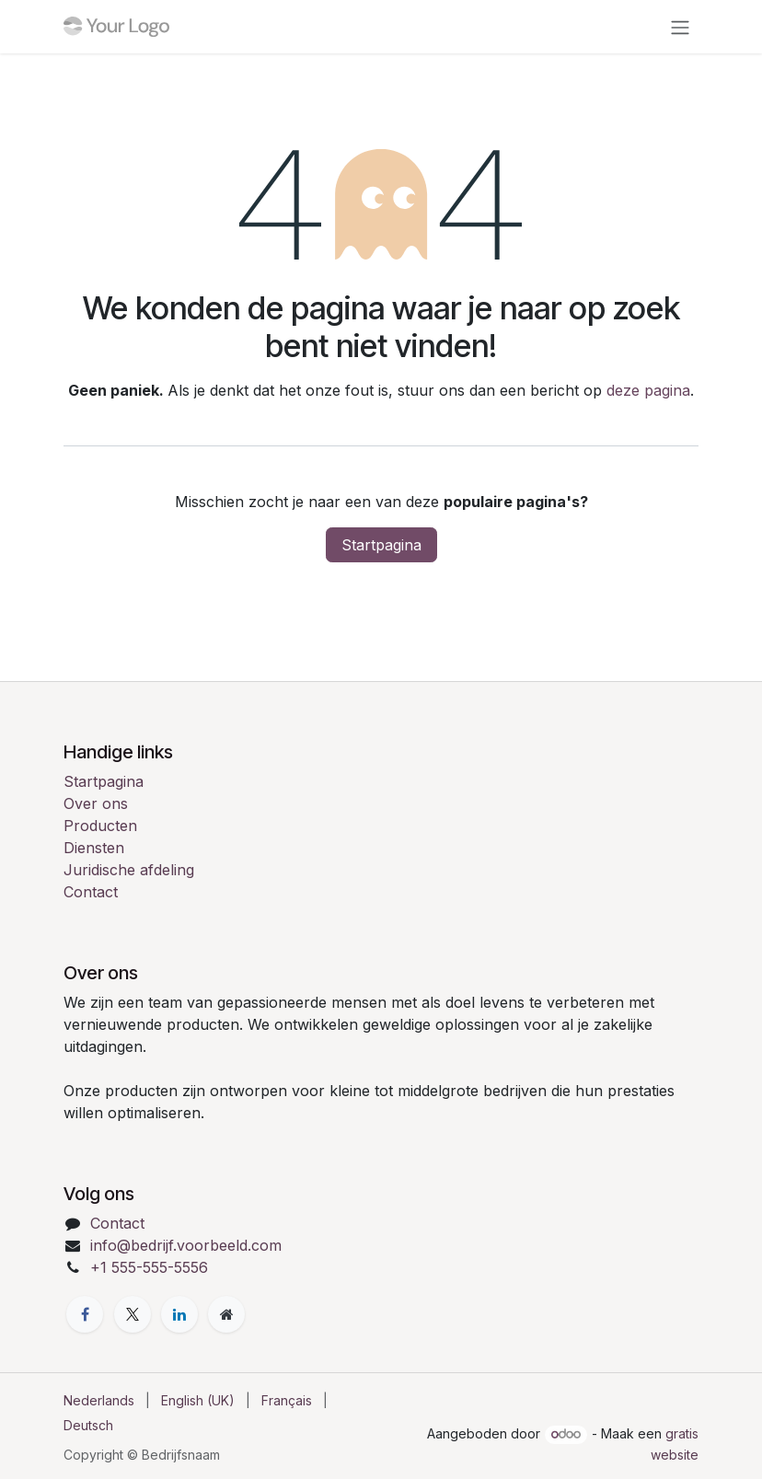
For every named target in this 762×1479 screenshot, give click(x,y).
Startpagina (381, 545)
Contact (91, 892)
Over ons (96, 803)
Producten (100, 825)
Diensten (94, 847)
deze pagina (648, 390)
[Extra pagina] (226, 1314)
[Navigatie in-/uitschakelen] (680, 26)
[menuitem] (99, 1400)
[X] (132, 1314)
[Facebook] (84, 1314)
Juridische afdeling (129, 870)
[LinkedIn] (179, 1314)
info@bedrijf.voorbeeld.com (186, 1245)
